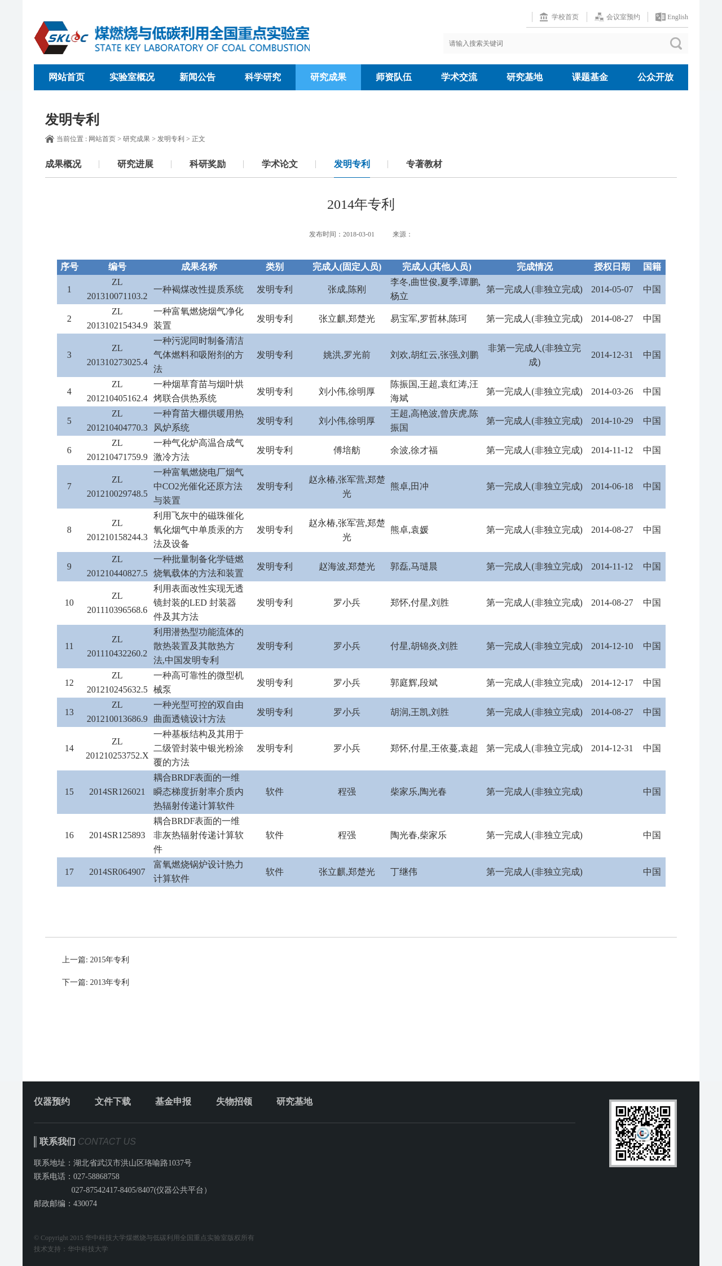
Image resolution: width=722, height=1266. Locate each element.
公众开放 (655, 77)
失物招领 (234, 1101)
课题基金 (590, 77)
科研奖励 (208, 164)
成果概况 (63, 164)
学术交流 (459, 77)
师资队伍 (394, 77)
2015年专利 (109, 960)
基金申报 (173, 1101)
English (677, 17)
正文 (198, 139)
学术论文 (280, 164)
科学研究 (263, 77)
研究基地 (525, 77)
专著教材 (424, 164)
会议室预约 (623, 17)
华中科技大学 (88, 1249)
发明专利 (170, 139)
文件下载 (113, 1101)
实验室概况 (132, 77)
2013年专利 (109, 982)
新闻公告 (197, 77)
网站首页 (67, 77)
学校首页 (565, 17)
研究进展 (135, 164)
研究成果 (328, 77)
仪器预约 (52, 1101)
